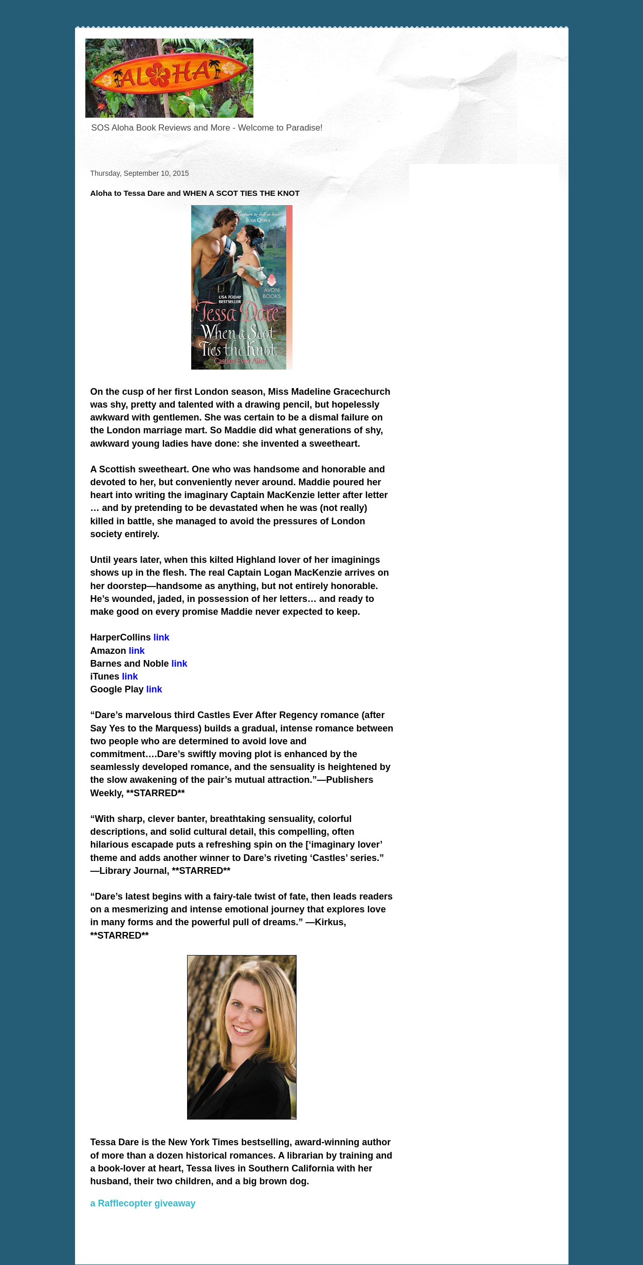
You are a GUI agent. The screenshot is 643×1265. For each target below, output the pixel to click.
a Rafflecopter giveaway (143, 1203)
